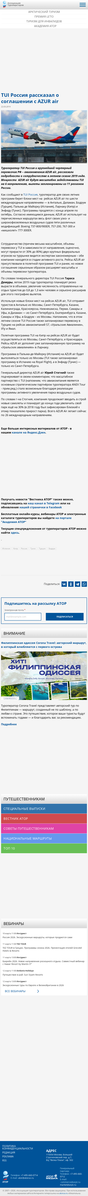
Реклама (8, 1156)
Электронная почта (14, 610)
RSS (4, 1160)
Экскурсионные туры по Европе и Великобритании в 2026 (33, 985)
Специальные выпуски (24, 808)
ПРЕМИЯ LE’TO (44, 16)
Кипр (15, 548)
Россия (24, 548)
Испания (6, 548)
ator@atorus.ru (26, 1177)
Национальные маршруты (28, 838)
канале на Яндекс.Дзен (28, 432)
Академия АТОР (45, 26)
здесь (15, 532)
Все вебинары (15, 991)
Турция (42, 548)
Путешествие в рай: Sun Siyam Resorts (23, 974)
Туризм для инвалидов (44, 21)
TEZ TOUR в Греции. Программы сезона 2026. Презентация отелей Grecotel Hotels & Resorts (42, 949)
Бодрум (52, 548)
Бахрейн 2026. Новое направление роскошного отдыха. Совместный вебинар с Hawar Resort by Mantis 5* (43, 962)
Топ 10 (9, 848)
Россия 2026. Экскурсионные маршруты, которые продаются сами (37, 937)
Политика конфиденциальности (17, 1147)
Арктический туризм (44, 12)
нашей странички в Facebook (40, 507)
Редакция (8, 1152)
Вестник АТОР (16, 818)
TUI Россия (30, 194)
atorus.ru (63, 1193)
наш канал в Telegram (44, 503)
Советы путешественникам (29, 828)
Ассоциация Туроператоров (16, 4)
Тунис (33, 548)
